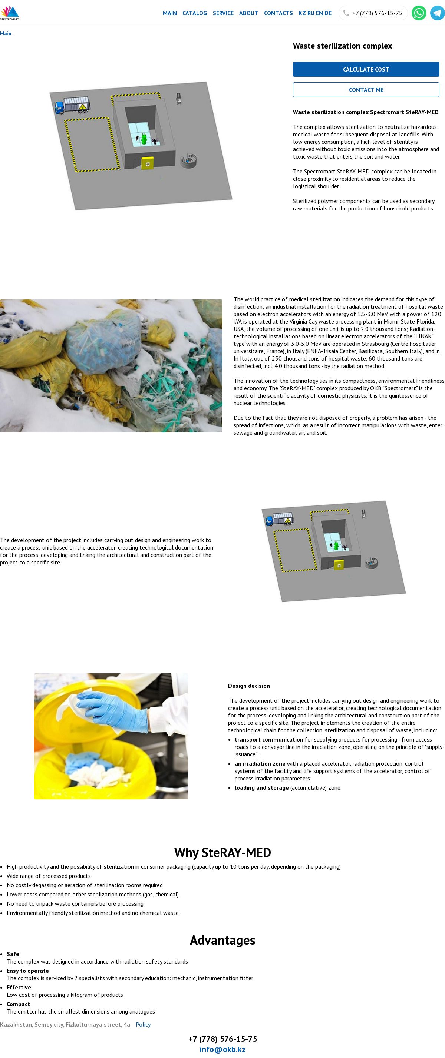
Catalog (194, 13)
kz (302, 13)
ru (310, 13)
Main (170, 13)
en (319, 13)
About (248, 13)
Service (223, 13)
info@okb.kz (223, 1049)
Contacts (278, 13)
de (328, 13)
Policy (143, 1024)
